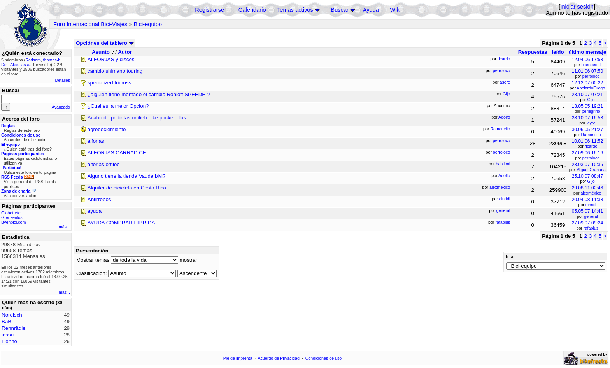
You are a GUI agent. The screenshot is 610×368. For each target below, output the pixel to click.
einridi (590, 204)
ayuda (95, 211)
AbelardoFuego (591, 88)
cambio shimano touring (115, 71)
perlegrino (591, 111)
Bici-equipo (148, 24)
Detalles (62, 80)
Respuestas (532, 52)
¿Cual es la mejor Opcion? (118, 106)
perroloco (590, 76)
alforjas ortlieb (104, 164)
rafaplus (591, 228)
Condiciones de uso (323, 358)
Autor (125, 52)
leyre (591, 123)
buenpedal (591, 64)
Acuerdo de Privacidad (279, 358)
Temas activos (295, 10)
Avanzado (61, 107)
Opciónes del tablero (105, 43)
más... (64, 226)
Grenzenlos (12, 217)
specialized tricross (109, 83)
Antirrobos (99, 199)
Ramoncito (591, 134)
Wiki (395, 10)
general (591, 216)
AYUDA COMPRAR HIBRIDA (121, 223)
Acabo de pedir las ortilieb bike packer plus (137, 118)
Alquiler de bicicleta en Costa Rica (127, 188)
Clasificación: (91, 273)
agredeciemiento (107, 129)
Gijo (591, 99)
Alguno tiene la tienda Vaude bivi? (127, 176)
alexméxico (590, 193)
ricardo (591, 146)
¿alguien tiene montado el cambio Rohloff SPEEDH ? (149, 94)
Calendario (252, 10)
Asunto (103, 52)
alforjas (96, 141)
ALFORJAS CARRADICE (117, 153)
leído (558, 52)
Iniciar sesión (577, 7)
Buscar (340, 10)
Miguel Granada (591, 169)
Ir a (510, 256)
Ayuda (371, 10)
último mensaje (587, 52)
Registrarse (209, 10)
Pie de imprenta (237, 358)
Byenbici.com (13, 222)
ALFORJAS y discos (111, 59)
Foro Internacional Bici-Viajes (90, 24)
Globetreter (11, 212)
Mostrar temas (92, 260)
